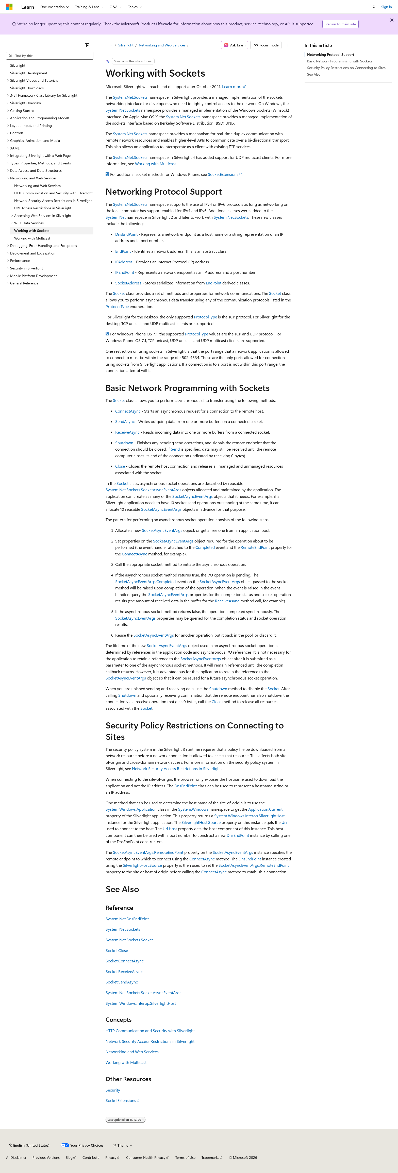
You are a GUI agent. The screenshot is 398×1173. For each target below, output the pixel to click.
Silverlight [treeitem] (17, 65)
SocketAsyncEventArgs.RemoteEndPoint (148, 852)
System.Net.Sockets (130, 97)
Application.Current (265, 809)
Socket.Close (117, 950)
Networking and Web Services (162, 45)
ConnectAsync (128, 411)
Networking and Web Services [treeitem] (37, 185)
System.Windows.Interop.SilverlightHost (249, 815)
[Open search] (374, 6)
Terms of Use (185, 1157)
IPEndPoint (124, 272)
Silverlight (126, 45)
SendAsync (125, 421)
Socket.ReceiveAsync (124, 971)
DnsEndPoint (126, 234)
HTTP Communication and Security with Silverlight (150, 1030)
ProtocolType (117, 306)
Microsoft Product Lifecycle (146, 23)
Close (120, 466)
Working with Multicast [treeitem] (32, 238)
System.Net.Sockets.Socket (129, 939)
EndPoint (123, 251)
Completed (205, 547)
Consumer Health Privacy (145, 1157)
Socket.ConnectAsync (125, 960)
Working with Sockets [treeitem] (31, 230)
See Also (313, 74)
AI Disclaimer (16, 1157)
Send (175, 449)
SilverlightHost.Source (201, 822)
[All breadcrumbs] (110, 45)
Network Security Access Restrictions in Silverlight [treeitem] (53, 200)
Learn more (232, 86)
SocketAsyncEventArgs (192, 496)
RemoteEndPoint (255, 547)
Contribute (90, 1157)
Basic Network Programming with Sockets (339, 61)
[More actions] (288, 45)
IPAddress (123, 261)
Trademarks (210, 1157)
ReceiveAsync (127, 432)
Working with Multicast (155, 163)
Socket (119, 293)
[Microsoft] (9, 7)
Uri (284, 822)
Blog (69, 1157)
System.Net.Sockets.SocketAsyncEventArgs (143, 489)
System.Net (116, 217)
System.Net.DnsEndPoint (127, 918)
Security (113, 1090)
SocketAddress (128, 282)
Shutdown (124, 442)
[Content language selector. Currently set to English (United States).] (29, 1145)
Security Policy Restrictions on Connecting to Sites (346, 67)
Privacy (111, 1157)
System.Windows (193, 809)
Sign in (386, 6)
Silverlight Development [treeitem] (28, 73)
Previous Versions (46, 1157)
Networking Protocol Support (330, 54)
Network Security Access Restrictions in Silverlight (176, 768)
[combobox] (49, 56)
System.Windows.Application (131, 809)
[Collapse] (87, 45)
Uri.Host (170, 828)
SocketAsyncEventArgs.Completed (145, 581)
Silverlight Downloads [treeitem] (27, 88)
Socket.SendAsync (122, 981)
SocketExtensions (223, 174)
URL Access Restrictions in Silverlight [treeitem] (42, 208)
